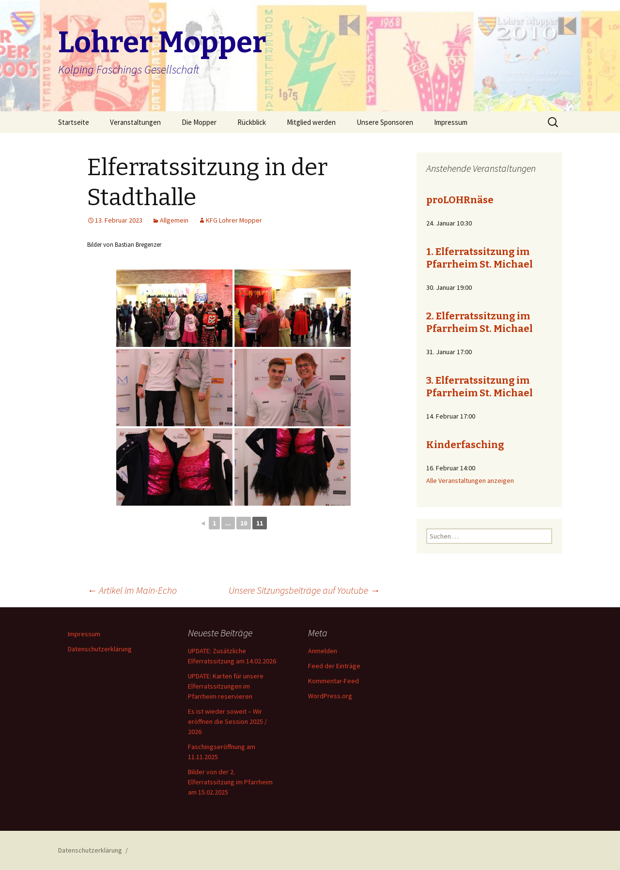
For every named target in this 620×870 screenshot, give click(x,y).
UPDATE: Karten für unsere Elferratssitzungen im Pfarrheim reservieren (226, 686)
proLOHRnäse (460, 200)
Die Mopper (199, 122)
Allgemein (174, 220)
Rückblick (251, 122)
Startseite (73, 122)
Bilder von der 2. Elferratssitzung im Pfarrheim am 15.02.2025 (230, 781)
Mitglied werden (311, 122)
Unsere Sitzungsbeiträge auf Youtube (304, 590)
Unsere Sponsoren (384, 122)
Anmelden (322, 650)
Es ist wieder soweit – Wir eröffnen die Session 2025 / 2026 (227, 721)
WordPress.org (330, 695)
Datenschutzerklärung (100, 649)
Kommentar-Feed (333, 680)
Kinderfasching (465, 444)
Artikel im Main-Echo (132, 590)
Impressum (450, 122)
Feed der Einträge (334, 665)
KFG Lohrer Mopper (234, 220)
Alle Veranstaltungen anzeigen (470, 480)
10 (243, 523)
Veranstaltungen (135, 122)
